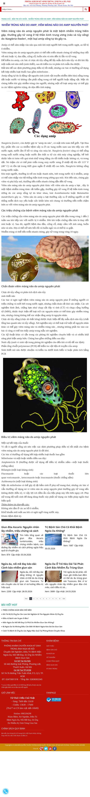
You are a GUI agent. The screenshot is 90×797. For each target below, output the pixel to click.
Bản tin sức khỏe (19, 19)
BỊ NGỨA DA (50, 653)
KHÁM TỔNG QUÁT (52, 661)
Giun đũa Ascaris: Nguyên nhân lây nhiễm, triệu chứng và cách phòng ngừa (20, 529)
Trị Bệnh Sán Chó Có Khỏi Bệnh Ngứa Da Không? (63, 528)
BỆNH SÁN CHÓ (51, 650)
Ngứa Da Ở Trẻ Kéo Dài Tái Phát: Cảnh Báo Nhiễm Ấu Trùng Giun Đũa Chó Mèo (64, 565)
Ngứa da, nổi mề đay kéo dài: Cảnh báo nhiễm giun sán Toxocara (19, 565)
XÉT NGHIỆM (50, 657)
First (26, 598)
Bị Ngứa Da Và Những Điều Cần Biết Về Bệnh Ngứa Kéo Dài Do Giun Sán (32, 626)
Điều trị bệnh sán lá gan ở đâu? (16, 618)
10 (59, 598)
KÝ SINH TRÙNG (51, 669)
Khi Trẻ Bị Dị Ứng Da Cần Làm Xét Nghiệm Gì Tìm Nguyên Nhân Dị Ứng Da (33, 614)
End (64, 598)
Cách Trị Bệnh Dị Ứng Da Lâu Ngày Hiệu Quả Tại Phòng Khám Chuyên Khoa (34, 631)
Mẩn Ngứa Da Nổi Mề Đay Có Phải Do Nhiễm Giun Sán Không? (28, 622)
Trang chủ (6, 19)
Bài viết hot (9, 604)
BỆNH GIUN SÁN (52, 665)
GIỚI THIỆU (50, 646)
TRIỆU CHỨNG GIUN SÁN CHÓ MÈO (17, 610)
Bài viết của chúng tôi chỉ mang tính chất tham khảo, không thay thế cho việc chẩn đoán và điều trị (21, 734)
